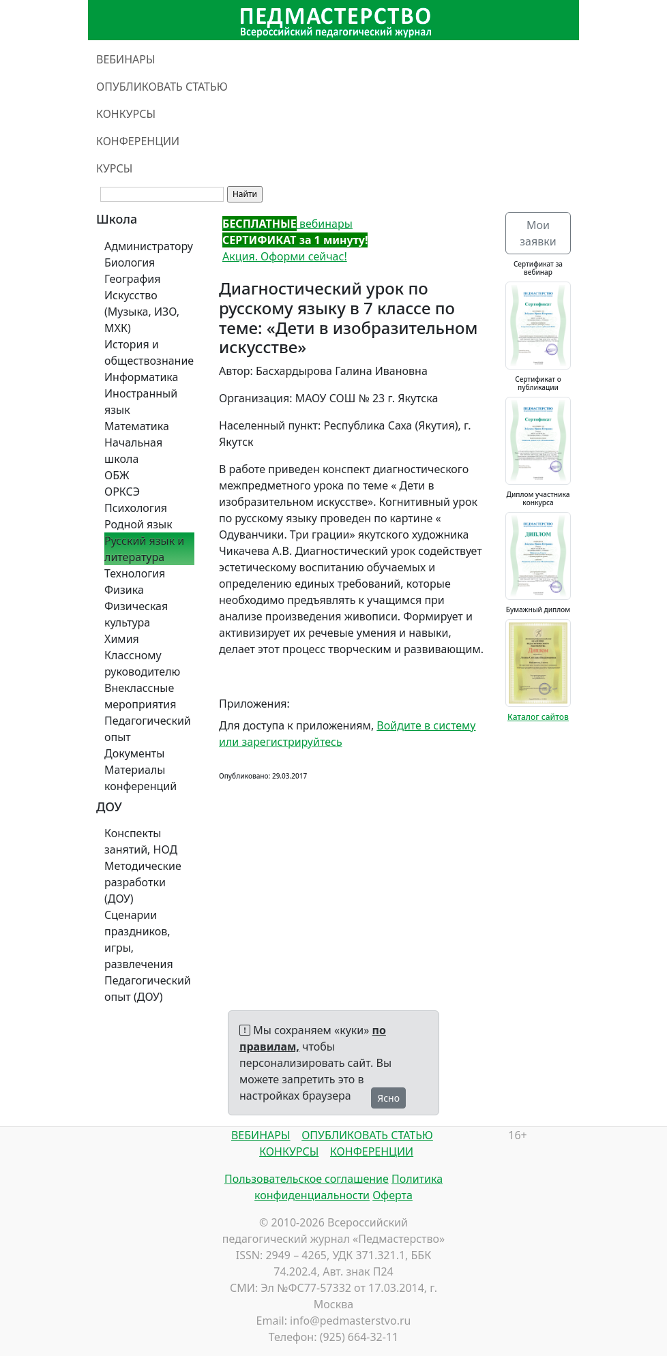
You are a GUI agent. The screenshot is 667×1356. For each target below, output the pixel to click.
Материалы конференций (140, 778)
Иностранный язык (140, 401)
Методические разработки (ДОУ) (142, 882)
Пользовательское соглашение (306, 1178)
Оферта (392, 1195)
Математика (136, 426)
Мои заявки (538, 233)
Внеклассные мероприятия (140, 696)
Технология (134, 573)
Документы (134, 753)
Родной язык (138, 524)
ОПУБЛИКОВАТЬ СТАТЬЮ (162, 86)
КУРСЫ (114, 168)
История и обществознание (149, 352)
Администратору (148, 246)
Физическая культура (136, 614)
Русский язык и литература (144, 548)
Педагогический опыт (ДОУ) (147, 988)
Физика (124, 589)
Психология (135, 507)
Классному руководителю (142, 663)
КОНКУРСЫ (125, 113)
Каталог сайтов (538, 717)
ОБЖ (116, 475)
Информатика (141, 377)
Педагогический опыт (147, 728)
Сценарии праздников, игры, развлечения (138, 939)
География (132, 278)
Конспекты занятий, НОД (140, 841)
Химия (121, 638)
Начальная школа (133, 450)
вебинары (287, 223)
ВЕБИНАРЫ (125, 59)
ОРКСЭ (122, 491)
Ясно (388, 1097)
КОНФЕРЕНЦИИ (137, 141)
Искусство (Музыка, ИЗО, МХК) (141, 311)
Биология (129, 262)
